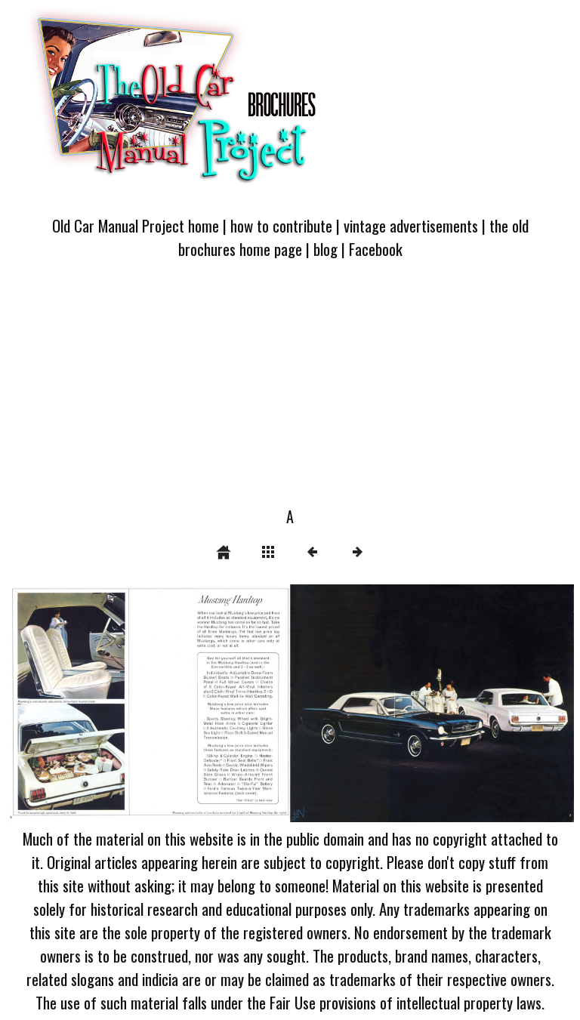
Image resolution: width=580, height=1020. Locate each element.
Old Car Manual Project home (135, 225)
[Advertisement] (290, 392)
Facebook (376, 248)
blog (325, 248)
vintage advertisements (411, 225)
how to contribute (281, 225)
